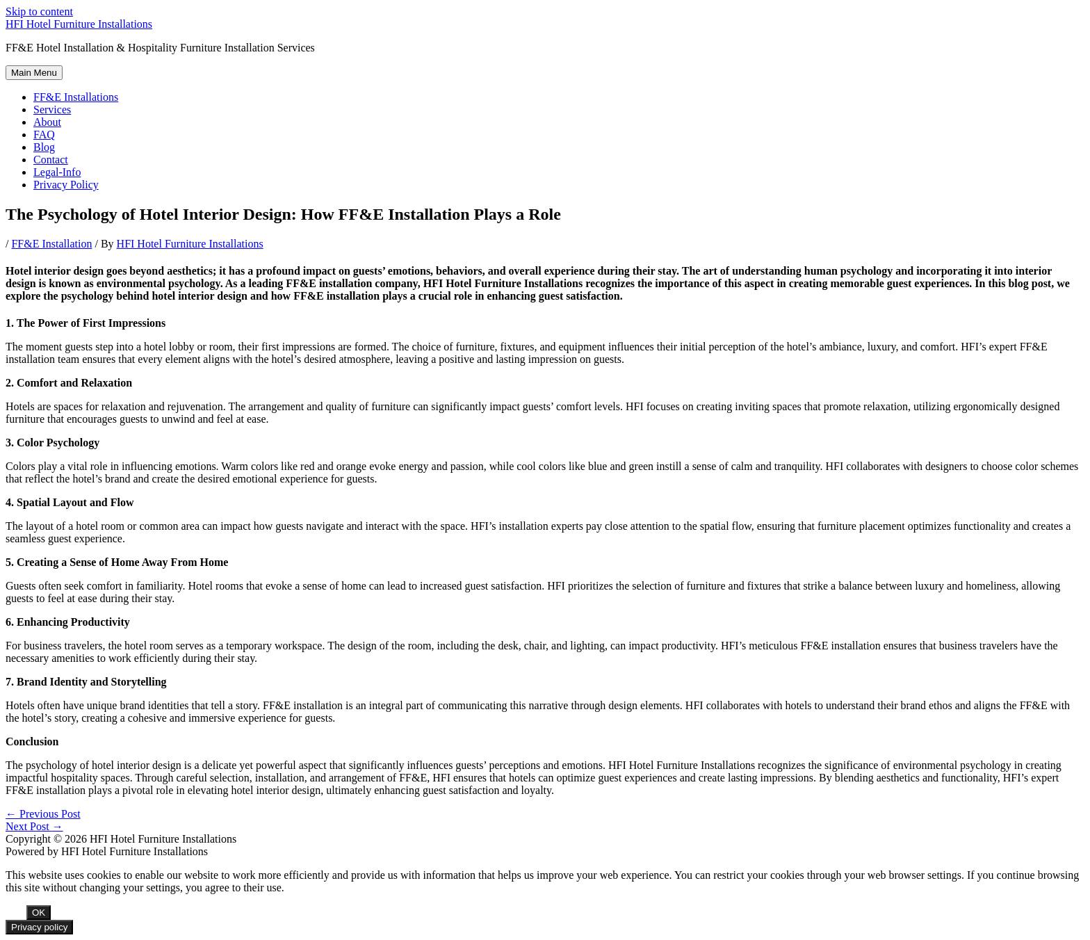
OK (38, 912)
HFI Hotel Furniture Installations (79, 24)
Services (52, 109)
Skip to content (39, 11)
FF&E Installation (51, 244)
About (47, 122)
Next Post (34, 826)
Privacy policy (39, 927)
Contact (50, 159)
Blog (44, 147)
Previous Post (43, 814)
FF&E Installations (75, 97)
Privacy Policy (66, 185)
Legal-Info (57, 172)
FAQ (44, 134)
